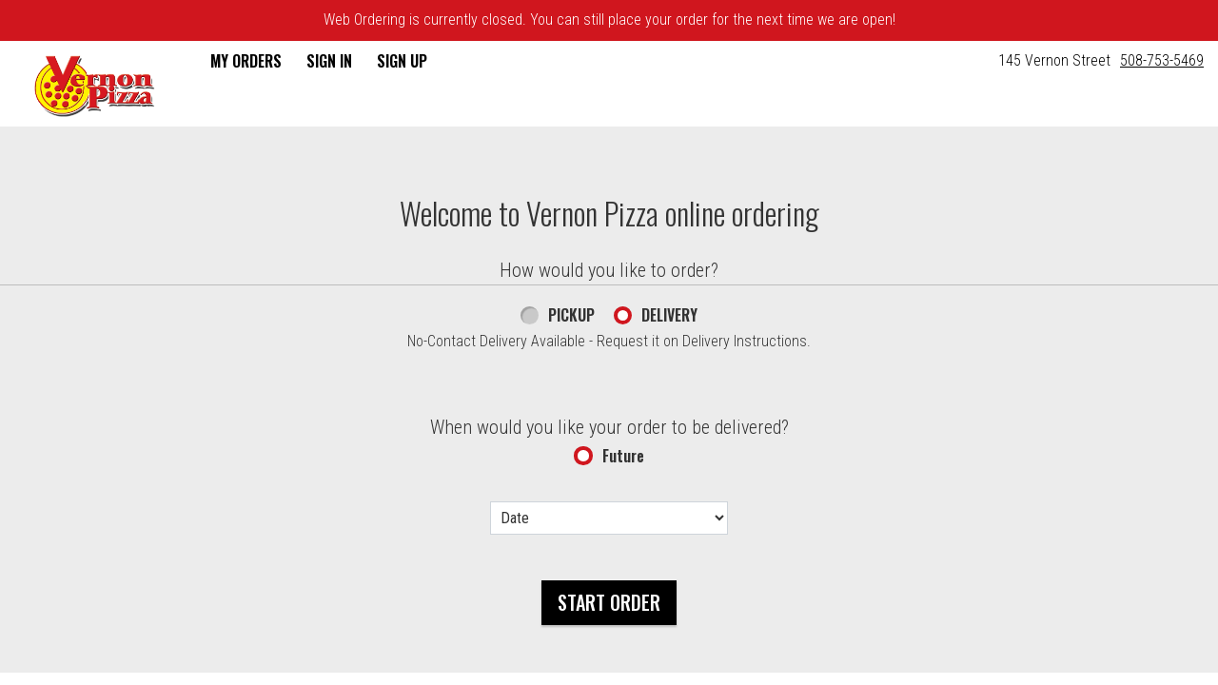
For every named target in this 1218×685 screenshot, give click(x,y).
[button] (94, 86)
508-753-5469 (1162, 60)
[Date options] (609, 518)
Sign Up (402, 60)
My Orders (246, 60)
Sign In (329, 60)
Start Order (609, 602)
